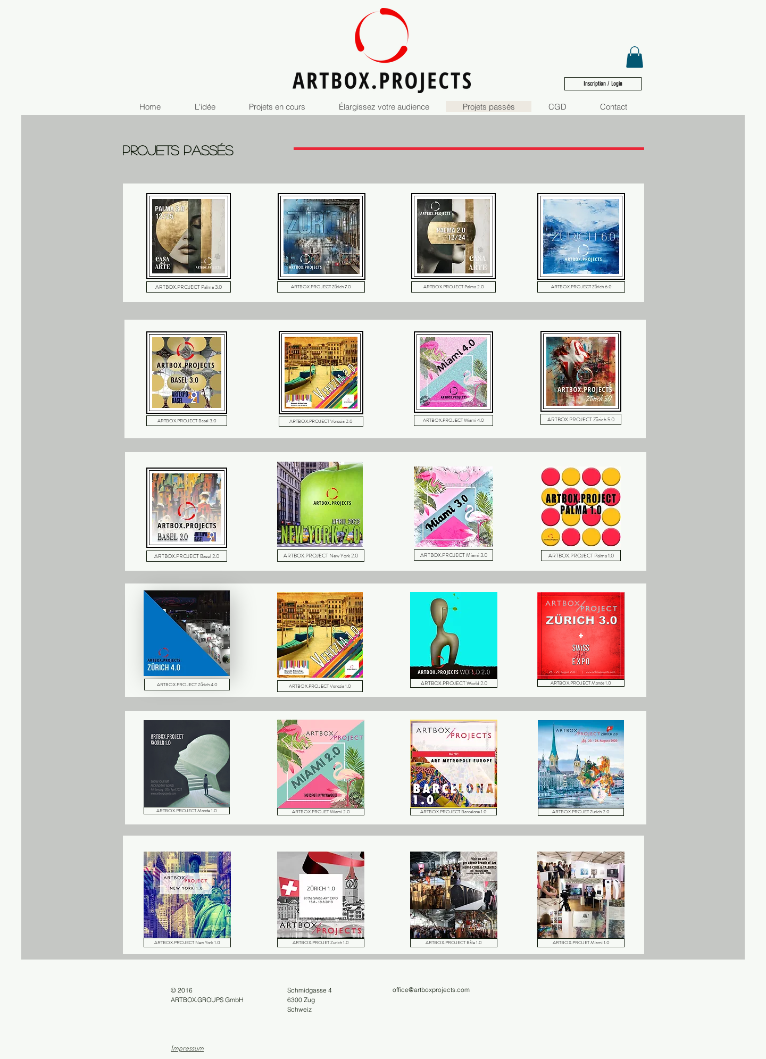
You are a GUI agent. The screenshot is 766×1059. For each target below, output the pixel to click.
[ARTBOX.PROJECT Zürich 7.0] (321, 287)
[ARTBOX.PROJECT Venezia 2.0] (321, 421)
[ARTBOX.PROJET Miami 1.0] (581, 942)
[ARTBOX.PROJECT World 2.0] (453, 683)
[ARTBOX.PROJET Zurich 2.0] (581, 812)
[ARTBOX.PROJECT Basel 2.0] (186, 556)
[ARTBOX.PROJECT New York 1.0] (187, 942)
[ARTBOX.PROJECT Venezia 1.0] (320, 686)
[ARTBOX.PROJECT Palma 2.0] (453, 287)
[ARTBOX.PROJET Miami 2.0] (320, 811)
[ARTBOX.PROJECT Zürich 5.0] (580, 419)
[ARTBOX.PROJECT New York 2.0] (320, 555)
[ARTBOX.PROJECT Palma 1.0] (581, 555)
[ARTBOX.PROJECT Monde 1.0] (581, 683)
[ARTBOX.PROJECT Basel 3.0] (186, 420)
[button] (635, 57)
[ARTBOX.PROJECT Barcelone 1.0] (453, 811)
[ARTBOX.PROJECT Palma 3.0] (188, 287)
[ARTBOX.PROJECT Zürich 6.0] (581, 287)
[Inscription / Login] (603, 83)
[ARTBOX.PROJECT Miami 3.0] (453, 555)
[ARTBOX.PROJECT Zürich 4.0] (187, 684)
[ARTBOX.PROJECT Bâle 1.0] (453, 942)
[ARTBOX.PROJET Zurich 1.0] (320, 942)
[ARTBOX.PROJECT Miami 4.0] (453, 420)
